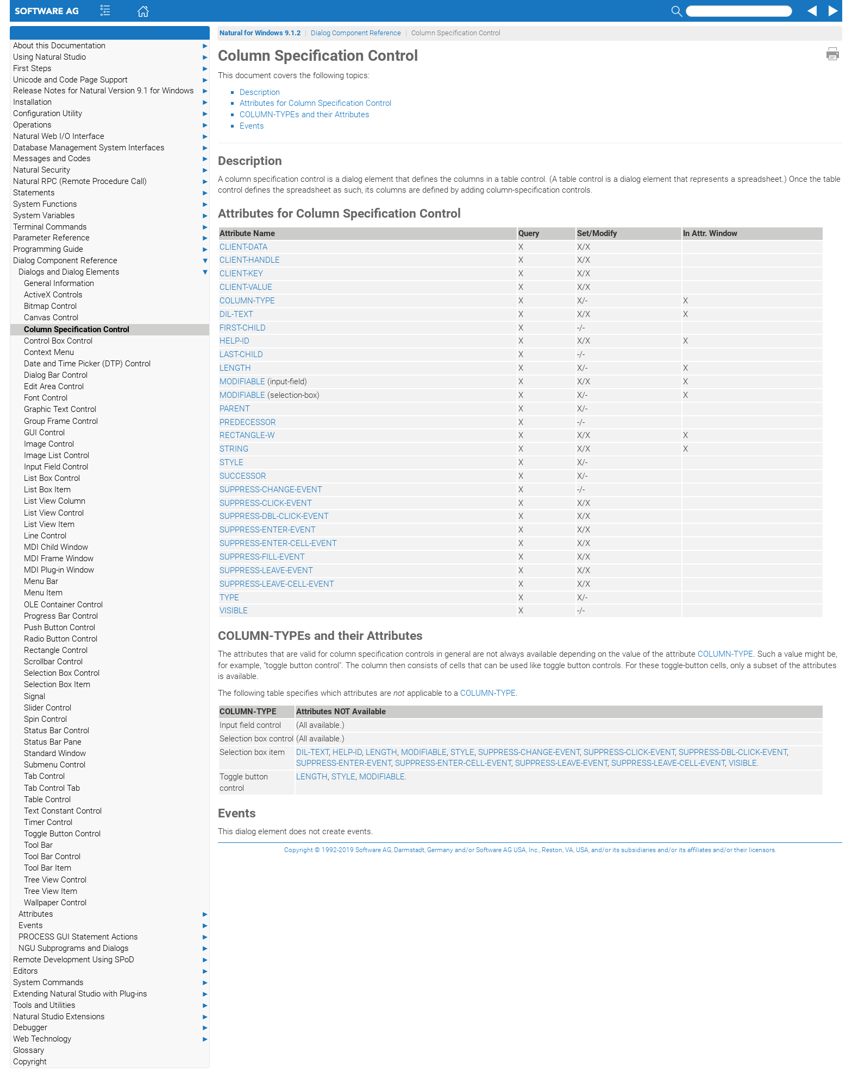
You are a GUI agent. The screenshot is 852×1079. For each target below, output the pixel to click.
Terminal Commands (111, 227)
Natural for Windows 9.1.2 (260, 33)
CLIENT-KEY (241, 273)
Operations (111, 125)
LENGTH (235, 368)
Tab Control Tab (52, 788)
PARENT (235, 409)
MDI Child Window (56, 547)
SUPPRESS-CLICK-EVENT (266, 503)
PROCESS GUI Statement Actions (113, 937)
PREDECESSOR (248, 422)
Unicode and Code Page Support (111, 80)
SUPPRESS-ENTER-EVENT (268, 530)
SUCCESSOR (243, 476)
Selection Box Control (61, 673)
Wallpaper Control (55, 902)
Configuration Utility (111, 113)
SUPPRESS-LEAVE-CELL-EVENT (277, 584)
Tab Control (44, 776)
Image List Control (56, 455)
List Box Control (52, 478)
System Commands (111, 982)
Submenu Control (54, 765)
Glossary (28, 1050)
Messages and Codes (111, 158)
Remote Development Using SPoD (111, 960)
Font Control (45, 398)
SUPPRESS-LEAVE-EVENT (266, 570)
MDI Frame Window (58, 558)
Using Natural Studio (111, 57)
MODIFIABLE (242, 381)
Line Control (45, 536)
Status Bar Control (56, 730)
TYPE (229, 597)
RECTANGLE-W (247, 435)
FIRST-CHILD (243, 328)
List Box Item (47, 489)
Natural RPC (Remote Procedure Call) (111, 181)
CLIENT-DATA (243, 247)
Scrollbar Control (53, 662)
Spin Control (45, 719)
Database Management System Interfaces (111, 148)
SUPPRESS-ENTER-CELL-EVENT (278, 543)
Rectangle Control (55, 650)
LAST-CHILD (241, 354)
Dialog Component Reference (111, 260)
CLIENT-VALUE (246, 287)
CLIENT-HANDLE (250, 260)
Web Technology (111, 1039)
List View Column (54, 501)
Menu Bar (41, 581)
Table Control (47, 799)
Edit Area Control (54, 386)
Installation (111, 102)
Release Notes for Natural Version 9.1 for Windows (111, 91)
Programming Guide (111, 249)
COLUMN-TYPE (247, 301)
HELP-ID (234, 341)
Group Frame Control (61, 421)
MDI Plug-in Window (59, 570)
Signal (34, 696)
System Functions (111, 204)
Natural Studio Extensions (111, 1017)
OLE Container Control (63, 605)
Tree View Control (55, 880)
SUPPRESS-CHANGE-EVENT (271, 489)
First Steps (111, 68)
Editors (111, 971)
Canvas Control (51, 317)
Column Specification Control (76, 329)
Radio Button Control (60, 639)
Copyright (30, 1062)
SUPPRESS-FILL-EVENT (262, 557)
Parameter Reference (111, 238)
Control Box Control (58, 341)
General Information (59, 283)
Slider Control (47, 708)
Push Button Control (59, 627)
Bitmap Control (50, 306)
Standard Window (55, 753)
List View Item (49, 524)
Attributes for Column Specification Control (315, 103)
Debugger (111, 1027)
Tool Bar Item (47, 868)
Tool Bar (38, 845)
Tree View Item (50, 891)
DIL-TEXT (236, 314)
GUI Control (44, 432)
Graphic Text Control (60, 409)
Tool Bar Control (52, 856)
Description (260, 92)
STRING (234, 449)
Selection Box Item (57, 684)
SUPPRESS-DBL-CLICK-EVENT (274, 516)
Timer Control (48, 822)
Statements (111, 193)
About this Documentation (111, 46)
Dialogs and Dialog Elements (113, 272)
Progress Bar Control (61, 616)
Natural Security (111, 170)
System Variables (111, 215)
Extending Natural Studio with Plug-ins (111, 994)
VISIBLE (234, 610)
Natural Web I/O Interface (111, 136)
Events (113, 925)
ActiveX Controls (53, 295)
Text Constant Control (63, 811)
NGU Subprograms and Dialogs (113, 948)
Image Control (49, 444)
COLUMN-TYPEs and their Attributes (304, 114)
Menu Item (43, 593)
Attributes (113, 914)
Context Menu (49, 352)
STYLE (231, 462)
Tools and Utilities (111, 1005)
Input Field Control (56, 467)
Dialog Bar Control (55, 375)
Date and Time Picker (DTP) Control (87, 364)
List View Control (54, 513)
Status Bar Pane (53, 742)
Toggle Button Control (62, 834)
